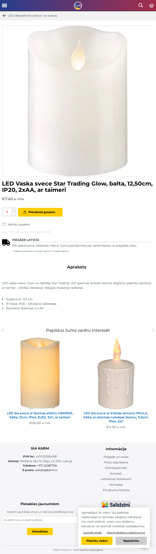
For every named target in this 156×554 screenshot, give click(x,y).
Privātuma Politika (116, 490)
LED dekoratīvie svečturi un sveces (29, 15)
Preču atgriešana (116, 462)
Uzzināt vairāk (92, 532)
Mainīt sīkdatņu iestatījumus (126, 532)
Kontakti (116, 473)
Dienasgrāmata (116, 468)
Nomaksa (116, 484)
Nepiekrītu (131, 541)
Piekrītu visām (97, 541)
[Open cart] (151, 5)
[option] (77, 101)
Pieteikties (40, 531)
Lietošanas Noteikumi (116, 479)
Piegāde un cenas (116, 457)
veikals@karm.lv (46, 470)
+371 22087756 (47, 465)
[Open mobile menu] (4, 7)
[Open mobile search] (141, 6)
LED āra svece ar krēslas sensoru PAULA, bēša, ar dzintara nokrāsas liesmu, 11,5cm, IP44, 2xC (116, 417)
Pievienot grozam (41, 212)
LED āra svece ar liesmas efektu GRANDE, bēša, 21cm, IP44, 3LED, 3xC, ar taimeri (40, 415)
